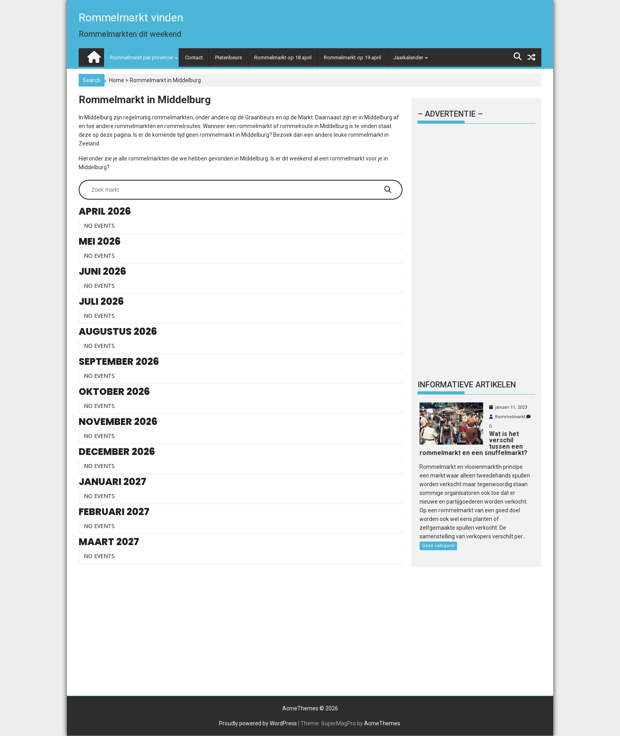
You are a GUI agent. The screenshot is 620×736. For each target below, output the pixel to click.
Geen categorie (438, 545)
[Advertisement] (241, 632)
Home (116, 80)
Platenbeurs (228, 57)
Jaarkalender (408, 57)
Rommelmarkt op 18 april (283, 57)
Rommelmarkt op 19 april (352, 57)
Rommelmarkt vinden (131, 17)
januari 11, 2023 (511, 407)
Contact (194, 57)
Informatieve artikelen (467, 384)
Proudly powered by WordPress (258, 723)
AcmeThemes (382, 723)
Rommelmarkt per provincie (141, 57)
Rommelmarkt (510, 416)
